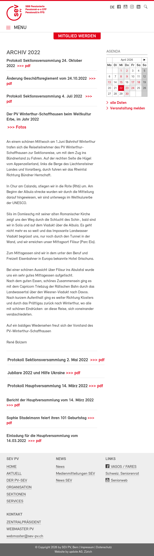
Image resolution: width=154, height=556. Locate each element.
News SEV (64, 480)
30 (126, 94)
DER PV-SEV (17, 480)
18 (138, 82)
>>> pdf (23, 66)
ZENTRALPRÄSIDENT (24, 522)
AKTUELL (14, 474)
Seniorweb (119, 480)
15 (121, 82)
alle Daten (117, 103)
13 (109, 82)
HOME (12, 467)
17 (132, 82)
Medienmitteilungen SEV (75, 474)
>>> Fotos (16, 127)
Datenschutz (104, 547)
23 (126, 88)
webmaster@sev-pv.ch (25, 536)
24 (132, 88)
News (60, 467)
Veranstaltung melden (127, 108)
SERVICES (15, 501)
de (112, 7)
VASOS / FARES (123, 467)
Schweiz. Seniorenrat (122, 474)
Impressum (87, 547)
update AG (76, 551)
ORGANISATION (19, 487)
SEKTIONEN (16, 494)
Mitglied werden (77, 36)
